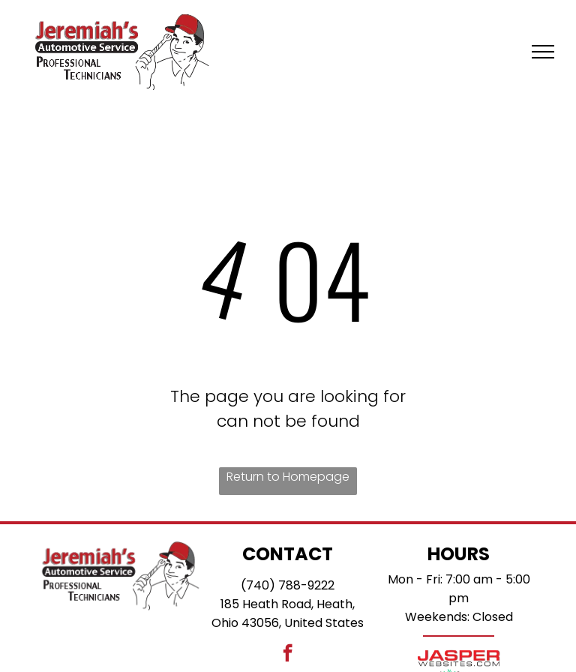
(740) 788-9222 (287, 585)
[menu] (543, 51)
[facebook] (287, 655)
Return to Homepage (288, 476)
